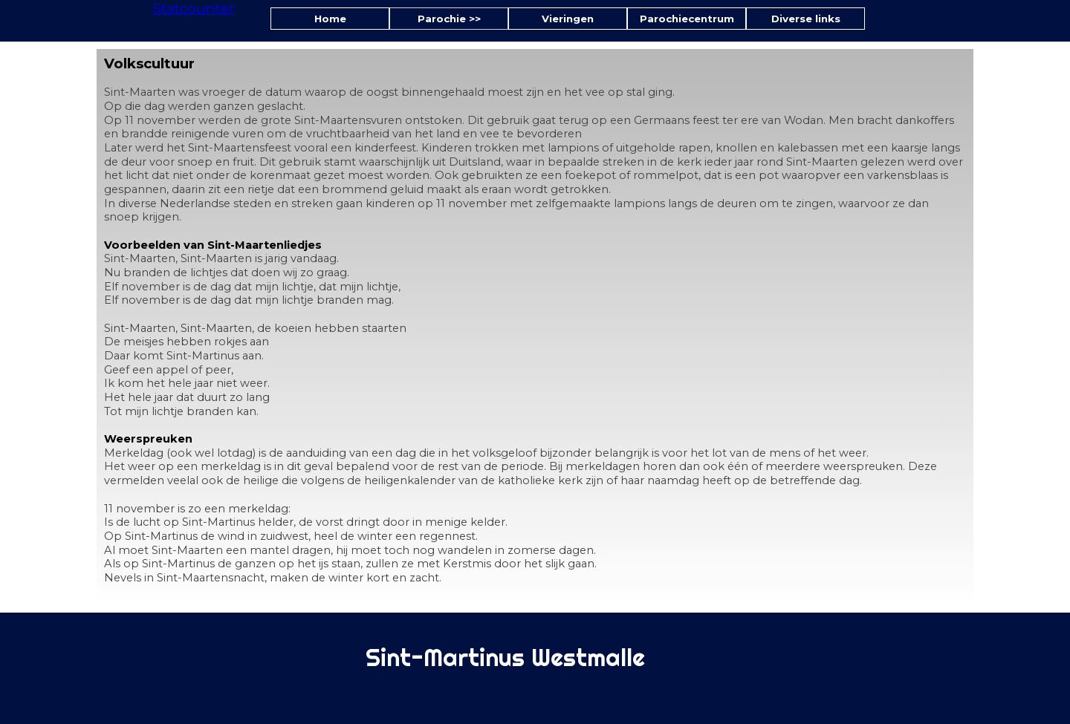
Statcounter (193, 8)
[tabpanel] (535, 327)
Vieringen (568, 19)
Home (330, 19)
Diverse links (805, 19)
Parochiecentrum (687, 19)
